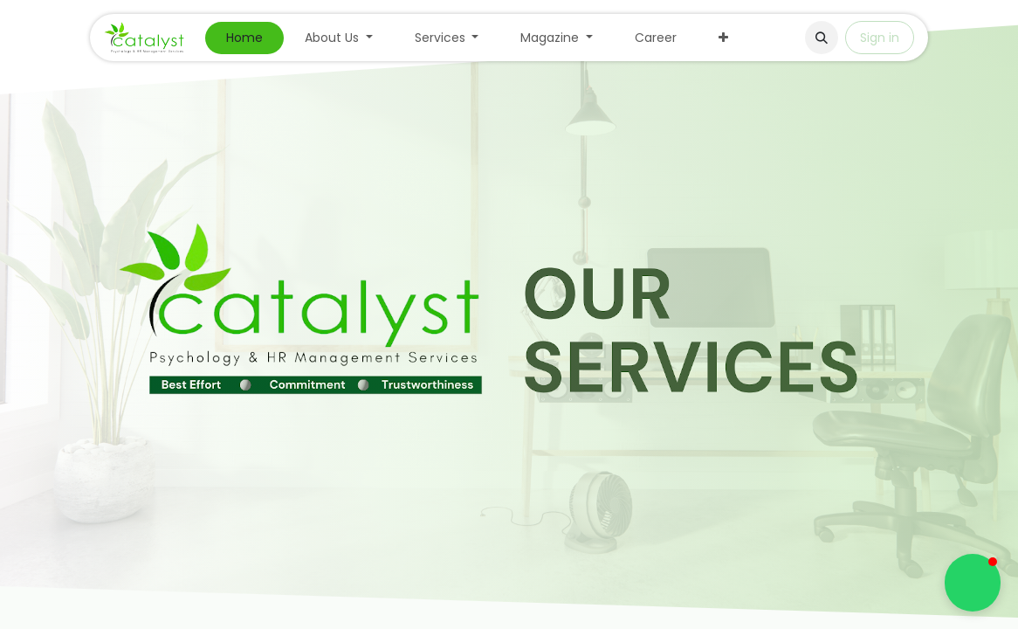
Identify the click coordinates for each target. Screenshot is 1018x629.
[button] (821, 37)
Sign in (879, 37)
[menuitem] (244, 38)
